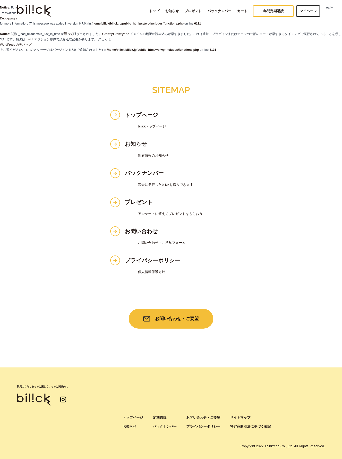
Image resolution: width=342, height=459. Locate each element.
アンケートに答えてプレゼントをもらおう (170, 214)
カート (242, 11)
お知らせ (172, 11)
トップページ (141, 115)
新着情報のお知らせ (153, 155)
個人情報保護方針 (151, 272)
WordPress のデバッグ (16, 44)
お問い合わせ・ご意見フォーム (162, 243)
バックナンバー (219, 11)
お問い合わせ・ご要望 (177, 318)
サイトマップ (240, 417)
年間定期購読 (273, 11)
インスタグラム (63, 399)
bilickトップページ (152, 126)
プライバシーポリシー (152, 260)
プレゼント (193, 11)
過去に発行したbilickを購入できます (165, 185)
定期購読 (159, 417)
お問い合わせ (141, 231)
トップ (154, 11)
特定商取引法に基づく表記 (250, 426)
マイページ (308, 11)
